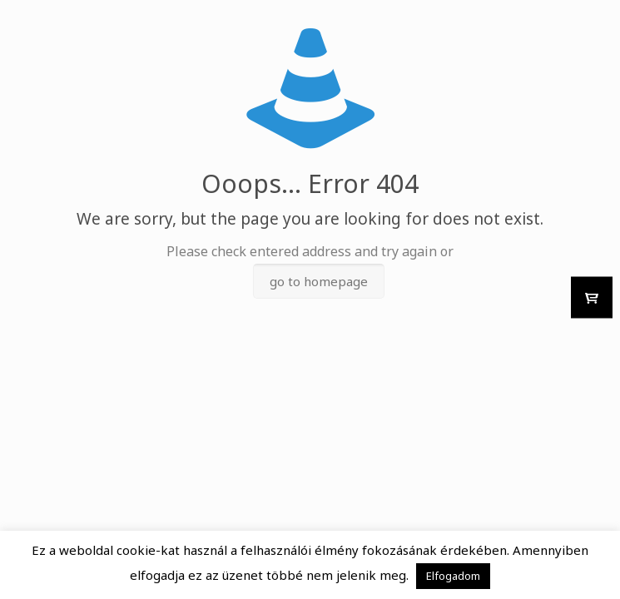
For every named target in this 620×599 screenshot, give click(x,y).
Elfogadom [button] (453, 575)
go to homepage (319, 281)
